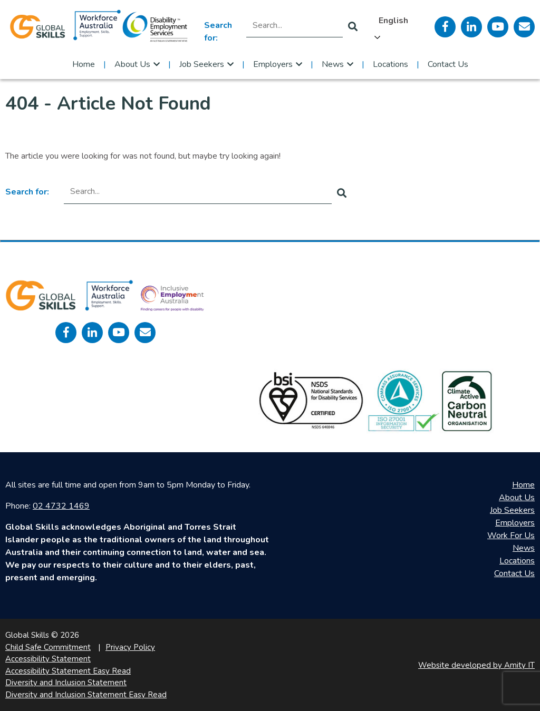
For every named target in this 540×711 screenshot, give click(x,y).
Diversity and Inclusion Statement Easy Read (86, 694)
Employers (273, 64)
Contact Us (448, 64)
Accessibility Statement (48, 659)
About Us (132, 64)
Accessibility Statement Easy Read (68, 671)
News (333, 64)
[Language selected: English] (396, 27)
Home (83, 64)
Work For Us (511, 535)
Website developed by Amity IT (476, 665)
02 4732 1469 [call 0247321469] (61, 506)
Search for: (218, 32)
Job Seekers (201, 64)
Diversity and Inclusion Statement (66, 682)
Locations (390, 64)
